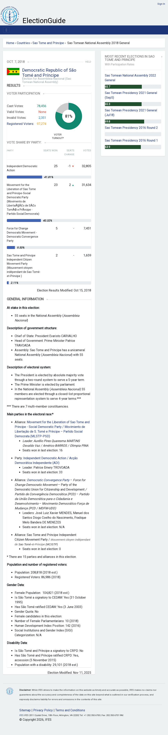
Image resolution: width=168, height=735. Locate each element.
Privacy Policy (43, 710)
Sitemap (25, 710)
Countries (23, 43)
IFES (21, 715)
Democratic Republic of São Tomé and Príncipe (49, 73)
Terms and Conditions (70, 710)
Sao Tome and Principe (48, 43)
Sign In (161, 3)
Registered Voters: (20, 124)
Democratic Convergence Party (48, 480)
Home (10, 43)
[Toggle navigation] (6, 30)
